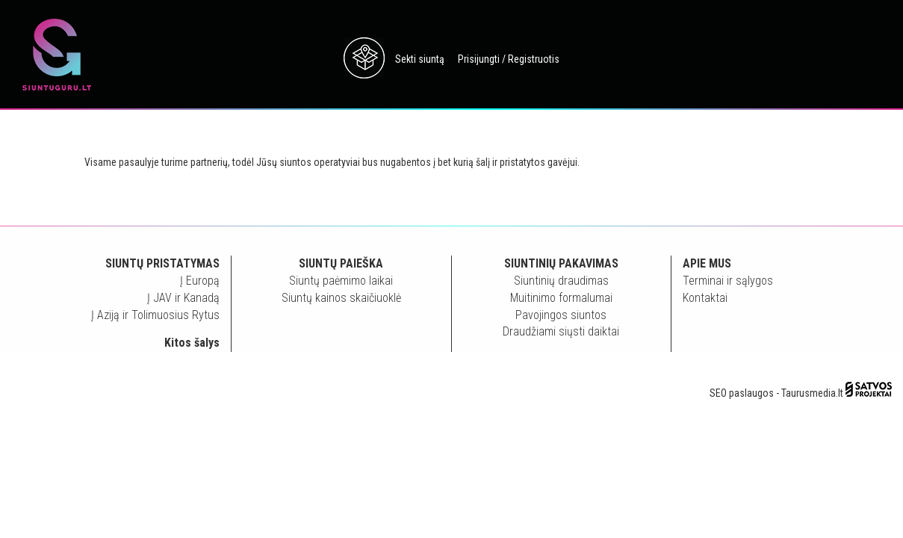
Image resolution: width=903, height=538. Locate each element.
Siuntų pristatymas (162, 263)
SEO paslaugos (742, 393)
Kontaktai (705, 298)
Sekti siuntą (419, 59)
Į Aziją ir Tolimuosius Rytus (155, 315)
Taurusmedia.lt (812, 393)
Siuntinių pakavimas (561, 263)
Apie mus (707, 263)
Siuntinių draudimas (561, 280)
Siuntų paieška (341, 263)
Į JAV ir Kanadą (183, 298)
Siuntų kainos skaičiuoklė (341, 298)
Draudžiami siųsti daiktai (561, 331)
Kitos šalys (192, 343)
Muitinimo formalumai (561, 298)
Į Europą (200, 280)
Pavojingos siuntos (560, 315)
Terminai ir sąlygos (728, 280)
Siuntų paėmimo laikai (341, 280)
